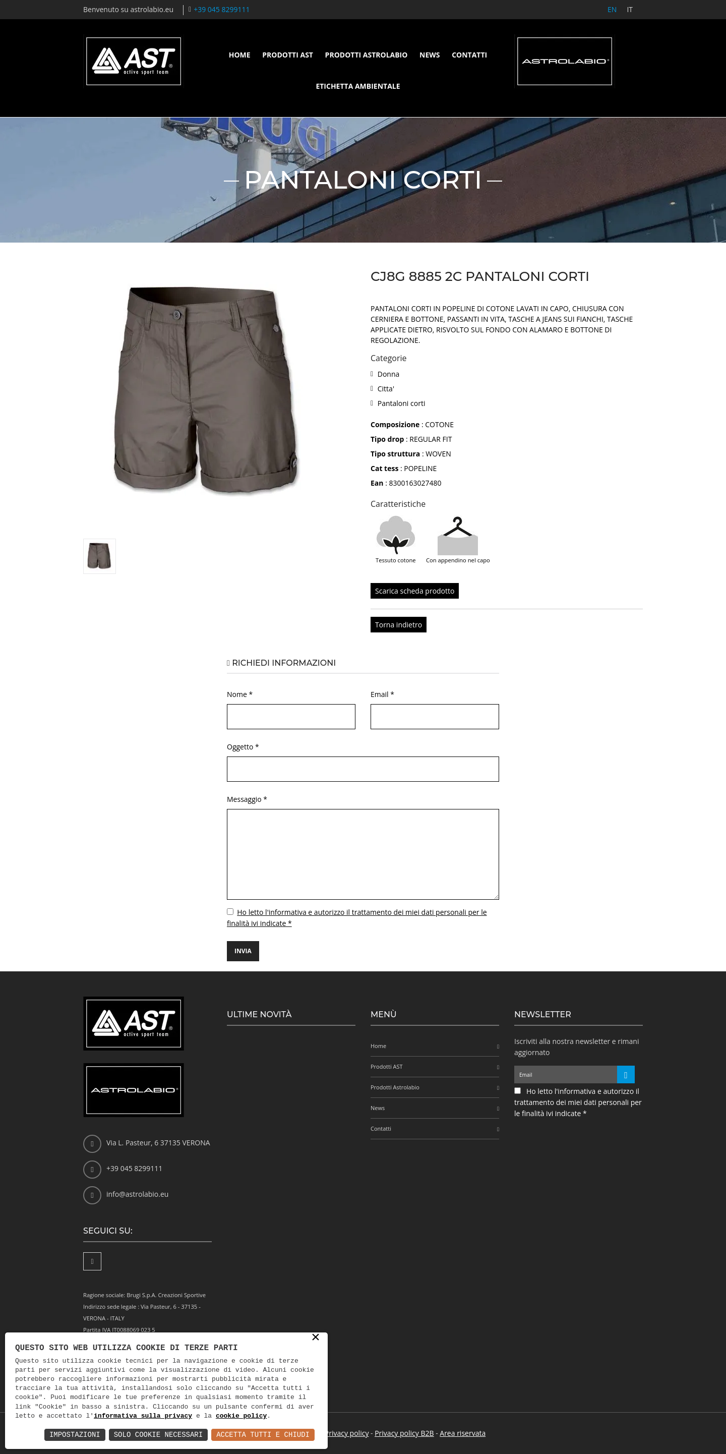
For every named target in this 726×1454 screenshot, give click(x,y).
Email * (382, 694)
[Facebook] (92, 1261)
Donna (389, 374)
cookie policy (241, 1416)
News (429, 55)
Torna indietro (398, 624)
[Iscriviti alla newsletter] (626, 1074)
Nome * (240, 694)
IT (630, 9)
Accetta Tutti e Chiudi (263, 1434)
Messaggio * (247, 799)
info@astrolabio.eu (137, 1194)
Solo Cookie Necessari (158, 1434)
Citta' (386, 388)
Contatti (469, 55)
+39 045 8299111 (222, 9)
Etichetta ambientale (358, 86)
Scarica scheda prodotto (414, 591)
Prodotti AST (287, 55)
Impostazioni (74, 1434)
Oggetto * (243, 746)
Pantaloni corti (402, 403)
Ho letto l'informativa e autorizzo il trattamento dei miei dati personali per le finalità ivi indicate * (578, 1102)
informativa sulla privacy (143, 1416)
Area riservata (463, 1433)
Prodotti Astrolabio (366, 55)
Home (240, 55)
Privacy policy (347, 1433)
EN (612, 9)
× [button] (315, 1338)
